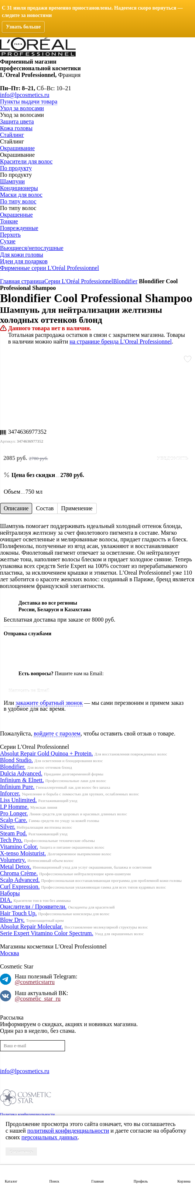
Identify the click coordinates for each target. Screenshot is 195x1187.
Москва (9, 953)
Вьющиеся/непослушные (32, 248)
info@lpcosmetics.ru (24, 95)
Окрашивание (17, 148)
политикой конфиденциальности (68, 1130)
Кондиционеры (19, 188)
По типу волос (18, 201)
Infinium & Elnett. (22, 780)
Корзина (183, 1181)
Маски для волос (21, 195)
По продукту (16, 168)
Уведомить (172, 458)
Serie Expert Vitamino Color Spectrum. (46, 933)
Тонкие (9, 221)
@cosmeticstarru (35, 982)
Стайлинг (12, 135)
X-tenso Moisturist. (23, 853)
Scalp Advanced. (20, 880)
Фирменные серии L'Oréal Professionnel (49, 268)
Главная (97, 1181)
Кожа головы (16, 128)
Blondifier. (12, 767)
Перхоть (10, 234)
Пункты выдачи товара (28, 101)
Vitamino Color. (19, 846)
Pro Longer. (14, 813)
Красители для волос (26, 161)
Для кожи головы (21, 254)
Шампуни (12, 181)
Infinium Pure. (17, 787)
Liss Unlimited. (18, 800)
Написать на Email (28, 690)
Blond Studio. (16, 760)
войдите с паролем (57, 733)
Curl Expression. (20, 886)
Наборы (10, 893)
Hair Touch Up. (18, 913)
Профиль (141, 1181)
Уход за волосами (22, 108)
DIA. (6, 900)
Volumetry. (13, 860)
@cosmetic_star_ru (38, 998)
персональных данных (49, 1137)
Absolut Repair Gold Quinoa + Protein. (46, 753)
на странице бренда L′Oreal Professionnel (120, 341)
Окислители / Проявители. (33, 906)
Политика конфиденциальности (27, 1114)
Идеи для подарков (24, 261)
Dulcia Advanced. (21, 773)
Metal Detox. (15, 866)
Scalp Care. (13, 820)
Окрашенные (16, 215)
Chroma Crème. (19, 873)
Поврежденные (19, 228)
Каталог (11, 1181)
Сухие (8, 241)
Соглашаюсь (21, 1151)
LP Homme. (14, 807)
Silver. (7, 827)
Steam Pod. (13, 833)
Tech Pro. (11, 840)
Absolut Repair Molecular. (31, 926)
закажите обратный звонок (49, 703)
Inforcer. (10, 793)
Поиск (54, 1181)
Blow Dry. (12, 920)
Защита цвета (17, 121)
